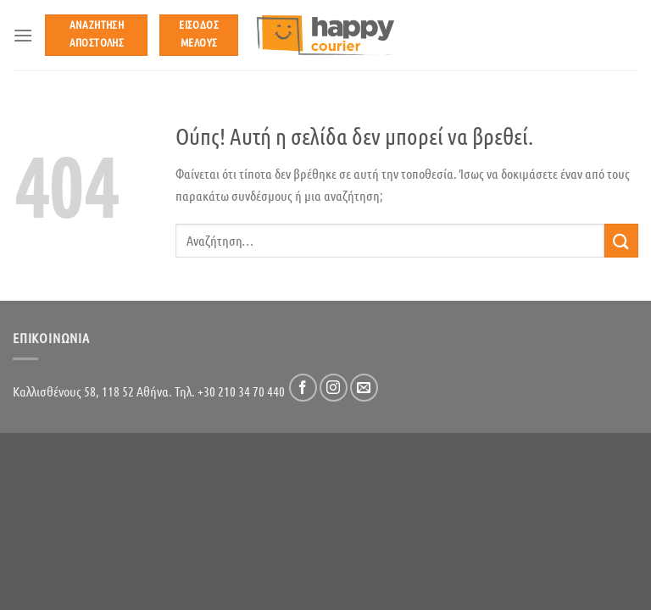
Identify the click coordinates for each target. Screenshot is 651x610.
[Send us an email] (364, 388)
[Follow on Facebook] (303, 388)
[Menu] (23, 35)
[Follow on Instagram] (334, 388)
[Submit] (621, 240)
